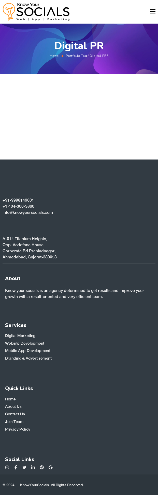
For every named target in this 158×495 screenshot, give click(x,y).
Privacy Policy (17, 429)
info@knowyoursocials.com (28, 212)
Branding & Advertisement (28, 358)
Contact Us (15, 414)
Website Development (24, 343)
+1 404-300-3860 (18, 206)
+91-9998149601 (18, 200)
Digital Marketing (20, 335)
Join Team (14, 421)
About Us (13, 406)
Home (54, 56)
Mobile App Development (27, 350)
